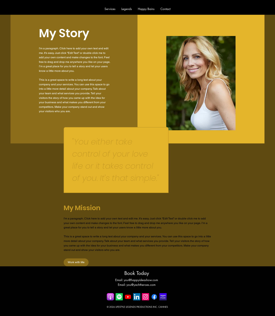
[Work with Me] (76, 262)
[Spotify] (119, 296)
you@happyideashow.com (141, 280)
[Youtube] (128, 296)
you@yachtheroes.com (141, 285)
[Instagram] (145, 296)
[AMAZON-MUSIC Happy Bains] (163, 296)
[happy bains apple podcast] (110, 296)
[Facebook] (154, 296)
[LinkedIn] (136, 296)
